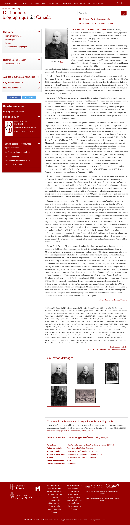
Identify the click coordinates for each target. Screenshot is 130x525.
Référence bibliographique (16, 47)
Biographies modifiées (13, 111)
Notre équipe (55, 3)
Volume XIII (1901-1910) (11, 9)
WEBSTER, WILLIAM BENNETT (23, 123)
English (7, 3)
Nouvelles (27, 3)
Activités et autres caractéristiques (19, 77)
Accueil (16, 3)
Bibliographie (10, 40)
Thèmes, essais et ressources (17, 144)
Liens (104, 520)
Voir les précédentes (24, 132)
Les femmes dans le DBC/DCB (18, 161)
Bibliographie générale (118, 347)
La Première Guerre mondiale (17, 152)
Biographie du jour (11, 117)
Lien (61, 61)
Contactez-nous (70, 3)
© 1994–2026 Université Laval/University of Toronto (107, 350)
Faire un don (98, 3)
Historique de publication (14, 60)
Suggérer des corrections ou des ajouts (74, 520)
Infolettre (85, 3)
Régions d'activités (12, 88)
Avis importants (95, 520)
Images (8, 43)
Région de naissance (13, 82)
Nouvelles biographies (13, 106)
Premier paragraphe (13, 36)
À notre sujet (40, 3)
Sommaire (8, 32)
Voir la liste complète (15, 165)
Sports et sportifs (12, 148)
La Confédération (12, 156)
